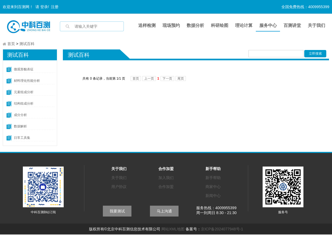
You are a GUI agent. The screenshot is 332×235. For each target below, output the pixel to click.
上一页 (149, 79)
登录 (44, 7)
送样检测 (147, 25)
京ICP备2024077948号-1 (222, 229)
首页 (11, 44)
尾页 (180, 79)
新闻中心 (213, 196)
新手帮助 (213, 178)
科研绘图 (219, 25)
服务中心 (268, 25)
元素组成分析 (23, 93)
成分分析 (20, 115)
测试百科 (27, 44)
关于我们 (316, 25)
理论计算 (244, 25)
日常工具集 (22, 138)
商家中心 (213, 187)
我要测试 (117, 211)
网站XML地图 (173, 229)
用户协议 (119, 187)
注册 (55, 7)
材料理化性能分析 (27, 81)
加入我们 (166, 178)
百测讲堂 (292, 25)
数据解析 (20, 127)
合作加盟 (166, 187)
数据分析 (195, 25)
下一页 (167, 79)
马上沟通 (164, 211)
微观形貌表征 (23, 70)
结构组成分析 (23, 104)
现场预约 (171, 25)
